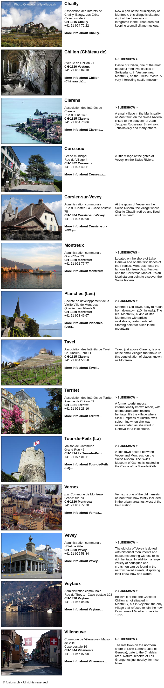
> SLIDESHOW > (126, 59)
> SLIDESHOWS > (127, 252)
